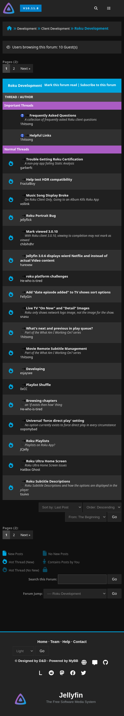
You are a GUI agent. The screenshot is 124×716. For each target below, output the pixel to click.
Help (66, 642)
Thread (11, 97)
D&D (42, 661)
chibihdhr (27, 244)
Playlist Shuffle (38, 384)
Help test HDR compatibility (49, 179)
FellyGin (26, 296)
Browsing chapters (41, 400)
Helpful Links (40, 135)
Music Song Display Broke (47, 195)
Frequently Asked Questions (52, 115)
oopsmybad (28, 429)
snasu (24, 316)
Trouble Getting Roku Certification (54, 159)
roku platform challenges (47, 276)
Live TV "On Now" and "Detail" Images (57, 308)
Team (55, 642)
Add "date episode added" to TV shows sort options (68, 292)
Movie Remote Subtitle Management (56, 348)
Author (26, 97)
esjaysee (26, 373)
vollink (24, 204)
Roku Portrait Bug (41, 215)
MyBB (73, 661)
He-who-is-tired (31, 281)
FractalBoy (27, 183)
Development (27, 28)
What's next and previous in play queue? (59, 328)
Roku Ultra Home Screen (46, 461)
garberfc (26, 168)
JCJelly (24, 449)
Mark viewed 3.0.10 (42, 231)
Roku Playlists (37, 440)
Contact (80, 642)
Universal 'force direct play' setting (55, 420)
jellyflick (26, 220)
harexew (26, 265)
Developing (35, 368)
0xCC (23, 389)
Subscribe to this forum (98, 85)
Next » (25, 68)
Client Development (55, 28)
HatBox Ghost (30, 469)
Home (42, 642)
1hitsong (26, 124)
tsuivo (24, 494)
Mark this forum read (60, 85)
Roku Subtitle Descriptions (48, 481)
